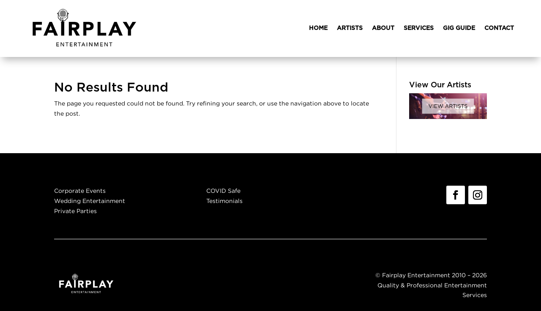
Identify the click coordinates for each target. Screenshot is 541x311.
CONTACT (499, 28)
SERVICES (419, 28)
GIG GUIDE (459, 28)
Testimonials (224, 200)
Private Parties (75, 211)
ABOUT (383, 28)
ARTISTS (350, 28)
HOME (318, 28)
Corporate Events (80, 190)
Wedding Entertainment (89, 200)
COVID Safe (223, 190)
